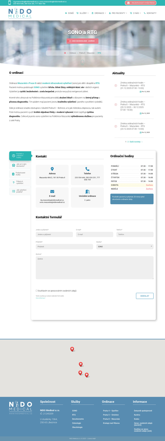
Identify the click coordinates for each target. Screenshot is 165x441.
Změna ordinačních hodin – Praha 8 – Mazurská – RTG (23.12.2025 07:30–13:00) (132, 126)
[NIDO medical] (20, 13)
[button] (81, 364)
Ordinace (99, 13)
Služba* (125, 244)
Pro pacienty (118, 13)
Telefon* (135, 232)
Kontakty (150, 13)
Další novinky (135, 142)
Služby (83, 13)
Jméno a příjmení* (54, 232)
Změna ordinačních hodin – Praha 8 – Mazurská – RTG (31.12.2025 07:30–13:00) (132, 85)
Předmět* (64, 244)
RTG (97, 83)
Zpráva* (95, 266)
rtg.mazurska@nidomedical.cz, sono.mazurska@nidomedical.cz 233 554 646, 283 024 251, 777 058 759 (40, 2)
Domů (69, 13)
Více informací (40, 298)
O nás (135, 13)
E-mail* (94, 232)
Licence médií (92, 438)
